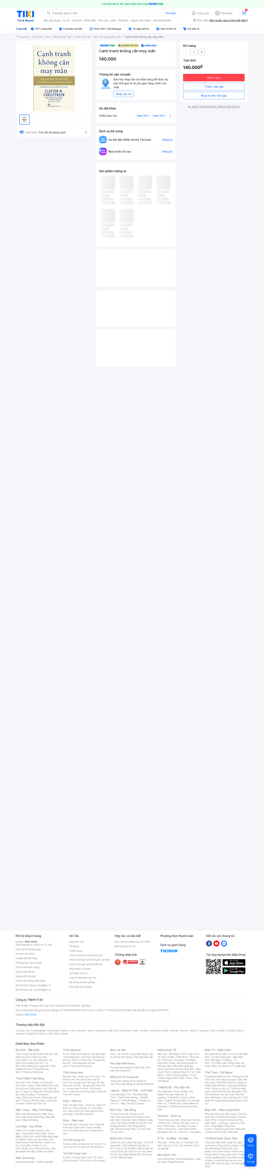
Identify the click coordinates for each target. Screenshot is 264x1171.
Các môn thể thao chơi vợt (226, 1093)
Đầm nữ (75, 1054)
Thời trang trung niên (80, 1066)
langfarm (32, 1033)
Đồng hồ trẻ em (145, 1084)
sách (113, 20)
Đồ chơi (49, 1054)
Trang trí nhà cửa (119, 1114)
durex (91, 1030)
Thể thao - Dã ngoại (173, 1060)
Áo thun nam (69, 1076)
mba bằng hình (162, 20)
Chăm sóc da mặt (25, 1130)
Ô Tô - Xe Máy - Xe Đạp (173, 1138)
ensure (82, 1030)
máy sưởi (210, 1142)
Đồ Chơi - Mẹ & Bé (27, 1049)
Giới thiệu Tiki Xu (78, 973)
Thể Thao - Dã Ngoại (218, 1072)
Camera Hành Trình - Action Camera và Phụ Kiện (225, 1120)
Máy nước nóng (225, 1063)
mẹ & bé (77, 20)
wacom (184, 1030)
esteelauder (39, 1030)
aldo (135, 1030)
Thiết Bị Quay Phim (224, 1129)
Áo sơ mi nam (84, 1079)
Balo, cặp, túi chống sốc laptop (132, 1055)
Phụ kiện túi (97, 1147)
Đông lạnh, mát (38, 1088)
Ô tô (176, 1145)
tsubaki (64, 1033)
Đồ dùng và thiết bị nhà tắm (132, 1123)
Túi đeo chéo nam (82, 1157)
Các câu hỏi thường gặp (28, 949)
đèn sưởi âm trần (220, 1163)
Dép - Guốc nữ (86, 1105)
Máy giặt (215, 1060)
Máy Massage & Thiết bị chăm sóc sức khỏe (37, 1138)
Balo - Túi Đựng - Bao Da (224, 1123)
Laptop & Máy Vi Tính (183, 1072)
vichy (50, 1033)
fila (56, 1033)
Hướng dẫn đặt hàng (26, 958)
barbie (64, 1030)
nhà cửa (103, 20)
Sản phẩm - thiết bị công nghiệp (179, 1073)
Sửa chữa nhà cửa (125, 1117)
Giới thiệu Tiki (76, 941)
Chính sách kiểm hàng (27, 967)
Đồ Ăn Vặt (122, 1151)
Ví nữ (97, 1144)
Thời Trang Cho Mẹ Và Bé (29, 1054)
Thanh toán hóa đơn (168, 1120)
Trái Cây (20, 1082)
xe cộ (66, 20)
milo (116, 1030)
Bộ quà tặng (125, 1157)
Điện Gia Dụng (25, 1157)
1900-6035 (31, 941)
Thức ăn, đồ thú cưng (33, 1100)
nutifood (154, 1030)
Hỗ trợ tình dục (43, 1148)
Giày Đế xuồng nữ (84, 1114)
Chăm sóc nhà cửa (36, 1103)
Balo (112, 1054)
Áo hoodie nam (77, 1082)
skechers (126, 1030)
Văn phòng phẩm (185, 1159)
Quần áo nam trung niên (82, 1091)
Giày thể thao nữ (232, 1097)
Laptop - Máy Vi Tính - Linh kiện (131, 1090)
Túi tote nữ (83, 1147)
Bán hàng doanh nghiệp (82, 982)
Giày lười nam (70, 1124)
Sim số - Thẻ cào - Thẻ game (185, 1132)
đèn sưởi (221, 1142)
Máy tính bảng (30, 1120)
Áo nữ (66, 1054)
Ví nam (66, 1157)
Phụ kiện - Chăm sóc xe (170, 1142)
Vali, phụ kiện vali (143, 1057)
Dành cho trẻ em (32, 1097)
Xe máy (168, 1145)
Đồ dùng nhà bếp (25, 1162)
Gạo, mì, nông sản (33, 1091)
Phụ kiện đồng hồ (126, 1084)
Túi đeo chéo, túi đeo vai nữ (78, 1144)
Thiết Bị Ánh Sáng (226, 1117)
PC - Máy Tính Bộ (125, 1103)
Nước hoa (28, 1148)
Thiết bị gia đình (44, 1162)
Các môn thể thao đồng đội (226, 1091)
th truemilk (53, 1030)
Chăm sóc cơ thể (32, 1136)
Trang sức (115, 1081)
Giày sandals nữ (81, 1108)
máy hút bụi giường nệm (225, 1156)
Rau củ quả (27, 1085)
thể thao (123, 20)
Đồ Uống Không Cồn (130, 1154)
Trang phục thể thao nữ (217, 1076)
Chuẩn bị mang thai (32, 1072)
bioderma (101, 1030)
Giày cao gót (70, 1105)
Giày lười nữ (91, 1111)
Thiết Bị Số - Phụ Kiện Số (173, 1087)
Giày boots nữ (75, 1111)
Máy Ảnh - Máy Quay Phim (222, 1109)
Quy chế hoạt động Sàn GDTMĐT (133, 941)
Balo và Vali (118, 1049)
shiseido (20, 1033)
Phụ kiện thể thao (226, 1082)
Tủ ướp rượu (239, 1066)
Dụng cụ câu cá (220, 1088)
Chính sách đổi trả (25, 971)
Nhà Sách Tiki (167, 1154)
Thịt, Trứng (32, 1082)
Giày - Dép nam (73, 1120)
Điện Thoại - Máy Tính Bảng (34, 1109)
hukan (42, 1033)
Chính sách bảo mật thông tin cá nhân (89, 959)
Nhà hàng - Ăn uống (175, 1126)
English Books (176, 1162)
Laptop (140, 1103)
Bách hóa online (174, 1069)
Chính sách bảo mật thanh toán (86, 955)
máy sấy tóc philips (228, 1145)
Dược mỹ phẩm (45, 1151)
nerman (174, 1030)
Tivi (213, 1063)
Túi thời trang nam (75, 1153)
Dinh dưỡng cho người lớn (35, 1066)
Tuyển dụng (75, 950)
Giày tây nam (86, 1124)
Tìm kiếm (170, 13)
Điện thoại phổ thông (33, 1117)
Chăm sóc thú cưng (120, 1142)
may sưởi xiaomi (221, 1151)
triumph (144, 1030)
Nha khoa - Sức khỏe (177, 1129)
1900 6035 (30, 1014)
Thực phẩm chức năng (34, 1133)
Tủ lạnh (215, 1057)
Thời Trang (186, 1054)
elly (110, 1030)
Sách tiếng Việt (166, 1159)
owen (73, 1030)
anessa (194, 1030)
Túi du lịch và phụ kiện (129, 1054)
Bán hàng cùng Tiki (125, 946)
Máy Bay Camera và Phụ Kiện (225, 1130)
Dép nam (80, 1127)
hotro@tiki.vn (43, 985)
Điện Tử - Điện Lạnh (218, 1049)
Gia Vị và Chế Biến (126, 1148)
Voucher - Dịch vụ (169, 1115)
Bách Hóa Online (121, 1138)
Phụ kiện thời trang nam (130, 1069)
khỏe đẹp (90, 20)
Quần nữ (85, 1054)
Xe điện (189, 1142)
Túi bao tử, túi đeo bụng (92, 1160)
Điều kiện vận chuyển (80, 986)
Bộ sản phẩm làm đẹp (35, 1150)
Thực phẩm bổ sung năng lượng (226, 1099)
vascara (20, 1030)
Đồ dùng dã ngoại (226, 1079)
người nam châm (141, 20)
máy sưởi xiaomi (229, 1154)
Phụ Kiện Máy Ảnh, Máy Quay (220, 1114)
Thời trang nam (73, 1072)
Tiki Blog (74, 946)
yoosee (204, 1030)
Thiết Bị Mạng (128, 1100)
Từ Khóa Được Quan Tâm (221, 1138)
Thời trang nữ (72, 1049)
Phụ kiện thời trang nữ (121, 1067)
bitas (240, 1030)
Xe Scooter (186, 1145)
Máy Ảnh (233, 1132)
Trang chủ (203, 13)
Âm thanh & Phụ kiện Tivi (218, 1054)
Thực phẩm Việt (43, 1085)
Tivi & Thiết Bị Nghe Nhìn (177, 1076)
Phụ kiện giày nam (79, 1130)
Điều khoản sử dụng (80, 968)
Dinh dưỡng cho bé (32, 1063)
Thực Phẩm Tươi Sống (30, 1078)
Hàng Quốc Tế (167, 1049)
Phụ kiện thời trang (122, 1063)
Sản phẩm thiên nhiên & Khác (35, 1141)
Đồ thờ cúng (122, 1129)
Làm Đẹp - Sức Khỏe (29, 1126)
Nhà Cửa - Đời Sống (123, 1109)
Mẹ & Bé (178, 1066)
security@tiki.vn (42, 989)
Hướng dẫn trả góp (26, 976)
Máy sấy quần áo (221, 1066)
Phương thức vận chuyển (29, 962)
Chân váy (86, 1060)
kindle (164, 1030)
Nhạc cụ (135, 1129)
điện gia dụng (51, 20)
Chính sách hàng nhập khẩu (30, 980)
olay (212, 1030)
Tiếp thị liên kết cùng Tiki (83, 977)
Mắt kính (139, 1067)
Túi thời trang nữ (73, 1139)
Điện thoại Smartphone (28, 1114)
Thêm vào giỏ (214, 86)
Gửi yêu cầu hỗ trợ (25, 953)
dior (28, 1030)
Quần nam (83, 1076)
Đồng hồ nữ (129, 1081)
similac (221, 1030)
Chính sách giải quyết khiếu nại (86, 964)
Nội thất (126, 1120)
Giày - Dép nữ (72, 1100)
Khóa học (186, 1120)
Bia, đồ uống (27, 1094)
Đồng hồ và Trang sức (124, 1076)
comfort (231, 1030)
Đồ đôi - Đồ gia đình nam (87, 1085)
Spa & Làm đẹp (180, 1123)
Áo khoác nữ (88, 1057)
